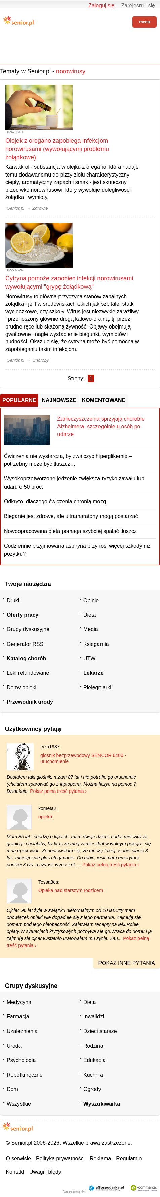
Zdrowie (40, 208)
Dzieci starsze (100, 1031)
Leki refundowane (28, 673)
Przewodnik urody (30, 702)
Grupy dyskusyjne (28, 629)
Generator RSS (25, 644)
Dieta (89, 615)
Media (90, 629)
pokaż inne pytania (126, 963)
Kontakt (15, 1172)
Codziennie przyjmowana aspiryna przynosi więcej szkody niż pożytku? (77, 549)
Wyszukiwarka (101, 1104)
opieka (45, 816)
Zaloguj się (101, 5)
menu (144, 22)
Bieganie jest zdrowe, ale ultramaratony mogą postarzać (71, 516)
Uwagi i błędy (45, 1172)
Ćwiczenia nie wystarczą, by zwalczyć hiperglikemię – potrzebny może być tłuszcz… (68, 460)
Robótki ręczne (25, 1075)
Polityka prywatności (60, 1158)
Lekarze (93, 673)
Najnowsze (59, 400)
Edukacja (94, 1060)
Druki (13, 600)
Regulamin (129, 1158)
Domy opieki (21, 687)
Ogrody (92, 1089)
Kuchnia (93, 1075)
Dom (12, 1089)
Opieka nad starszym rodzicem (70, 890)
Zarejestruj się (138, 5)
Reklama (100, 1158)
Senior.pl (15, 208)
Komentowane (103, 400)
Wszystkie (19, 1104)
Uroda (14, 1046)
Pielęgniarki (97, 687)
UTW (89, 658)
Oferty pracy (22, 615)
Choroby (40, 360)
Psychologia (21, 1060)
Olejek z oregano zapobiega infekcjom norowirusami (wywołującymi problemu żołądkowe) (57, 149)
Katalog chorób (26, 658)
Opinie (91, 600)
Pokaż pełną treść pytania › (58, 791)
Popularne (19, 400)
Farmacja (18, 1016)
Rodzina (93, 1046)
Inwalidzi (93, 1016)
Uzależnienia (22, 1031)
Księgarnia (96, 644)
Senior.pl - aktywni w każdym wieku (18, 21)
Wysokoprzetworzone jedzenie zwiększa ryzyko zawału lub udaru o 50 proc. (74, 482)
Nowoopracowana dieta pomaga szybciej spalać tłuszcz (70, 531)
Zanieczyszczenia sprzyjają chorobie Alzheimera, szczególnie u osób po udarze (101, 426)
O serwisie (18, 1158)
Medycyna (19, 1002)
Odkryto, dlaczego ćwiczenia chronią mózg (55, 501)
